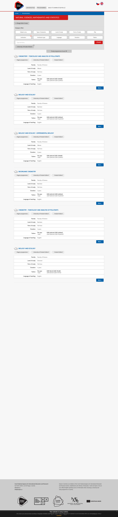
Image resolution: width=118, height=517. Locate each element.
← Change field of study (21, 23)
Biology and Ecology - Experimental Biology (36, 133)
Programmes (41, 8)
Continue (59, 515)
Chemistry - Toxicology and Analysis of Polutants (38, 210)
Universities (30, 8)
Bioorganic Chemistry (27, 171)
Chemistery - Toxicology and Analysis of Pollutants (39, 56)
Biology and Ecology (27, 95)
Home (16, 13)
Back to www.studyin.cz (56, 8)
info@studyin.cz (18, 489)
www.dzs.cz (17, 487)
